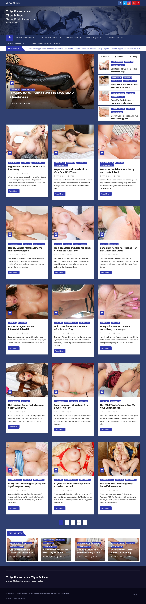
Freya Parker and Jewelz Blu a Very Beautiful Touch (70, 170)
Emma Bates (15, 89)
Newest (105, 56)
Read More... (13, 191)
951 (79, 522)
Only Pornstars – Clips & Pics (28, 593)
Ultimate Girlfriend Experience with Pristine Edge (70, 328)
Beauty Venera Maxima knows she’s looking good (25, 249)
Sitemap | (21, 598)
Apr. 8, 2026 (17, 104)
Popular (119, 57)
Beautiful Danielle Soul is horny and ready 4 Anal (117, 170)
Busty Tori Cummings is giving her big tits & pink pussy (27, 485)
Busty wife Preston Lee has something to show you (115, 328)
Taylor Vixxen (116, 401)
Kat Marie (58, 244)
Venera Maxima (117, 112)
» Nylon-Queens (94, 38)
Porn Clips (129, 62)
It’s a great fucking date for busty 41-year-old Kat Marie (72, 249)
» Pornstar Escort (26, 38)
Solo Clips (130, 109)
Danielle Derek (117, 62)
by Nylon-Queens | (12, 598)
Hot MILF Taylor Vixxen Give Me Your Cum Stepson (117, 406)
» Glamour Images (51, 38)
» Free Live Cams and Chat (46, 43)
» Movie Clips (73, 38)
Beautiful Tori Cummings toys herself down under (116, 485)
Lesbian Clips (116, 81)
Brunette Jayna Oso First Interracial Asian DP (21, 328)
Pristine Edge (84, 322)
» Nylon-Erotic (115, 38)
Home (135, 594)
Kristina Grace (14, 401)
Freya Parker (116, 77)
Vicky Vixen (84, 401)
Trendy (133, 57)
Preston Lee (105, 322)
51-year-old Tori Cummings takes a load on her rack (72, 485)
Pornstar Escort (118, 65)
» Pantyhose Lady (17, 43)
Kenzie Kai (104, 244)
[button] (139, 41)
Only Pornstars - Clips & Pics (27, 577)
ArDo (27, 104)
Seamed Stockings (28, 89)
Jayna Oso (12, 322)
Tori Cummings (39, 479)
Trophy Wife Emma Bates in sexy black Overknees (42, 95)
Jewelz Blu (128, 77)
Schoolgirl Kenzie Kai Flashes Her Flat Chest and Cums (118, 249)
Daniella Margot (118, 93)
